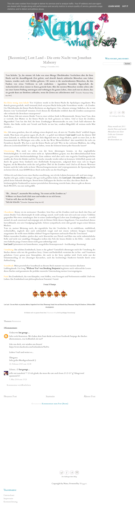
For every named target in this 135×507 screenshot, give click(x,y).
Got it (125, 6)
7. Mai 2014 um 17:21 (18, 379)
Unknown (13, 332)
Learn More (114, 6)
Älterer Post (89, 396)
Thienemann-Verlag (52, 313)
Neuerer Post (10, 396)
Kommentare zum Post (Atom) (55, 403)
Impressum (8, 498)
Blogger (83, 483)
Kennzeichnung (11, 501)
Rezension (16, 321)
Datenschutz (9, 495)
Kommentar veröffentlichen (19, 385)
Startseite (50, 396)
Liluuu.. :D (14, 369)
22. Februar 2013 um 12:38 (20, 364)
